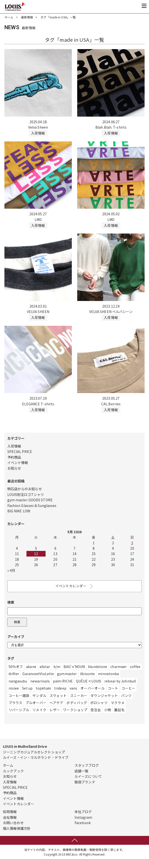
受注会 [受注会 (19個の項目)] (95, 709)
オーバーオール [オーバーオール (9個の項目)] (92, 688)
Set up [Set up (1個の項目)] (27, 688)
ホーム (8, 17)
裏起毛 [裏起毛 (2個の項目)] (119, 709)
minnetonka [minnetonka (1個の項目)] (108, 673)
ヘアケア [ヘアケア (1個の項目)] (56, 702)
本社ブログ (83, 811)
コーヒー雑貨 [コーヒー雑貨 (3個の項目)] (19, 695)
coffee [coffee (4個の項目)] (135, 666)
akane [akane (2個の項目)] (31, 666)
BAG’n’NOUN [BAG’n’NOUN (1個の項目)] (74, 666)
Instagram (83, 817)
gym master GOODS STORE (30, 499)
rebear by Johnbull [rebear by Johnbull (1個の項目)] (120, 681)
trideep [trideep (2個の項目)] (60, 688)
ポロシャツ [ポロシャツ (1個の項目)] (99, 702)
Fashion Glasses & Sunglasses (32, 505)
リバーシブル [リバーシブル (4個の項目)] (19, 709)
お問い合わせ (13, 822)
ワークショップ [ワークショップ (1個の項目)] (75, 709)
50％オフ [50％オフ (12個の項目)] (16, 666)
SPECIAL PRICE (19, 451)
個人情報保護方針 (17, 828)
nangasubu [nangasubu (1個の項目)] (18, 681)
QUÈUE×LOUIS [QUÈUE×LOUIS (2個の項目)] (88, 681)
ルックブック (13, 770)
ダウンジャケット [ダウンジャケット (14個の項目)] (104, 695)
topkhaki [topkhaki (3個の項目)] (43, 688)
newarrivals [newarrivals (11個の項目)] (40, 681)
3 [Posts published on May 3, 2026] (132, 542)
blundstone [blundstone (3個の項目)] (97, 666)
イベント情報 (17, 462)
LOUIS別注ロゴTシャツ (25, 494)
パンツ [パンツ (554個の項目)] (126, 695)
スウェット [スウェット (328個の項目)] (58, 695)
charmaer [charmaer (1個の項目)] (118, 666)
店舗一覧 (81, 770)
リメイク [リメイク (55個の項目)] (39, 709)
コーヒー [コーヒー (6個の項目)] (128, 688)
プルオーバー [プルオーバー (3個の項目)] (35, 702)
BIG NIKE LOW (18, 510)
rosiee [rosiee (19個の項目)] (14, 688)
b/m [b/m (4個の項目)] (56, 666)
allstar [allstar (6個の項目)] (44, 666)
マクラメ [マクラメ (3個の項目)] (117, 702)
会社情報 (10, 817)
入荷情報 (14, 446)
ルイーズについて (88, 776)
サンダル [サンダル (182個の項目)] (39, 695)
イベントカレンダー (74, 586)
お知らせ (14, 468)
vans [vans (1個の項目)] (73, 688)
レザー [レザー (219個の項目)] (55, 709)
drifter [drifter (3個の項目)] (14, 673)
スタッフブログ (86, 765)
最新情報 (27, 17)
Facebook (82, 822)
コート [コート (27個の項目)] (113, 688)
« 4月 (11, 570)
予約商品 (14, 457)
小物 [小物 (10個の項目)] (107, 709)
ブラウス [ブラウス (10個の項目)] (15, 702)
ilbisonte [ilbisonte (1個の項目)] (87, 673)
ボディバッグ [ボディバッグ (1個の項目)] (76, 702)
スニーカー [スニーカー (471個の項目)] (78, 695)
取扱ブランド (84, 781)
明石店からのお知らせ (24, 488)
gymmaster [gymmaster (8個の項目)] (67, 673)
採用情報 (10, 811)
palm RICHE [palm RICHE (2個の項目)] (63, 681)
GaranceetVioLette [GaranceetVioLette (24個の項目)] (38, 673)
